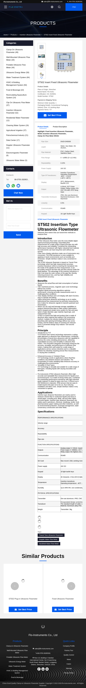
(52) (14, 111)
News (69, 659)
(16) (17, 125)
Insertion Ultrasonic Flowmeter (30, 35)
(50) (16, 83)
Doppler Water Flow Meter (48, 539)
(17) (13, 140)
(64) (18, 77)
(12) (17, 119)
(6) (17, 154)
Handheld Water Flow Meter (49, 544)
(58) (17, 72)
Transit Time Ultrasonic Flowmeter (51, 535)
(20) (18, 58)
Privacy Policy (69, 673)
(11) (18, 146)
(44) (16, 66)
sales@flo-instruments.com (51, 1)
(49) (14, 51)
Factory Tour (68, 650)
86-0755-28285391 (74, 1)
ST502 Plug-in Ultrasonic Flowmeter (23, 599)
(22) (15, 90)
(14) (16, 96)
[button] (41, 77)
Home (6, 35)
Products (14, 35)
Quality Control (69, 655)
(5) (16, 160)
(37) (18, 104)
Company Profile (69, 646)
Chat (74, 7)
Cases (69, 664)
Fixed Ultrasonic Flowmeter (63, 599)
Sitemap (69, 668)
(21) (17, 135)
